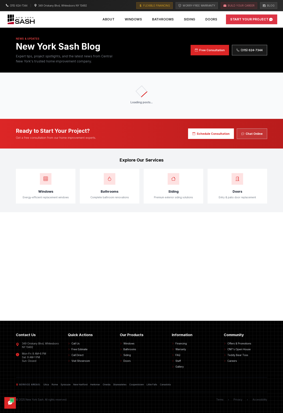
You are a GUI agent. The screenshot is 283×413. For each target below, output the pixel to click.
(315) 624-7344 (249, 50)
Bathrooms (163, 19)
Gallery (178, 366)
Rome (55, 384)
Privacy (238, 399)
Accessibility (259, 399)
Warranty (179, 349)
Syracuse (66, 384)
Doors (211, 19)
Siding (189, 19)
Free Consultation (210, 50)
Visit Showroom (79, 360)
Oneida (106, 384)
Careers (230, 360)
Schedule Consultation (211, 134)
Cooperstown (136, 384)
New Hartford (80, 384)
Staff (176, 360)
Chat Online (252, 134)
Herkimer (95, 384)
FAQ (176, 355)
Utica (46, 384)
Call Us (74, 343)
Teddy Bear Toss (236, 355)
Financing (179, 343)
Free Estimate (78, 349)
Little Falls (152, 384)
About (109, 19)
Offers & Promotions (237, 343)
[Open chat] (10, 403)
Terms (219, 399)
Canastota (165, 384)
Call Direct (76, 355)
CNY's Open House (237, 349)
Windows (133, 19)
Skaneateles (120, 384)
